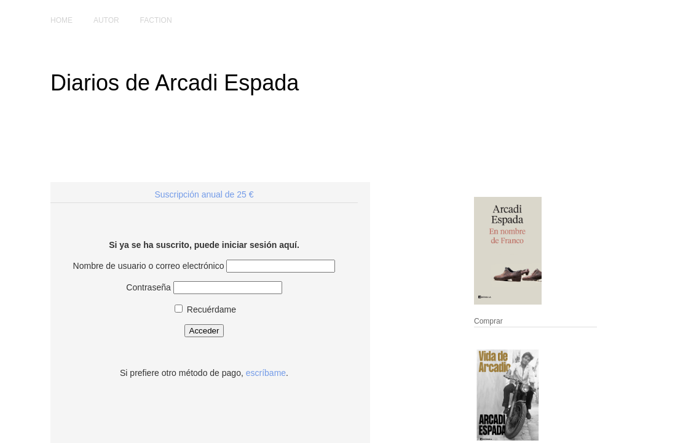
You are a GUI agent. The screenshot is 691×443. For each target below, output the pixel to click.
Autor (106, 20)
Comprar (488, 321)
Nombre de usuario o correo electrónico (148, 266)
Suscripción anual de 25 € (203, 194)
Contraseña (148, 287)
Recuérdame (205, 309)
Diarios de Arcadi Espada (174, 82)
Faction (156, 20)
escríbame (266, 373)
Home (61, 20)
